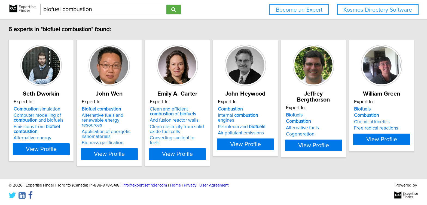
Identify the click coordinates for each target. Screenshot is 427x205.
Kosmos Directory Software (377, 10)
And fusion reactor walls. (203, 120)
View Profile (48, 149)
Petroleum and (283, 121)
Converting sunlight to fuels (205, 137)
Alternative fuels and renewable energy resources (128, 118)
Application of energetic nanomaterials (120, 129)
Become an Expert (299, 10)
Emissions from (37, 129)
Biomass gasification (117, 137)
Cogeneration (355, 128)
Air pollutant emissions (283, 128)
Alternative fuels (357, 121)
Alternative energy (33, 137)
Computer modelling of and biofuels (39, 118)
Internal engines (288, 115)
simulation (37, 109)
